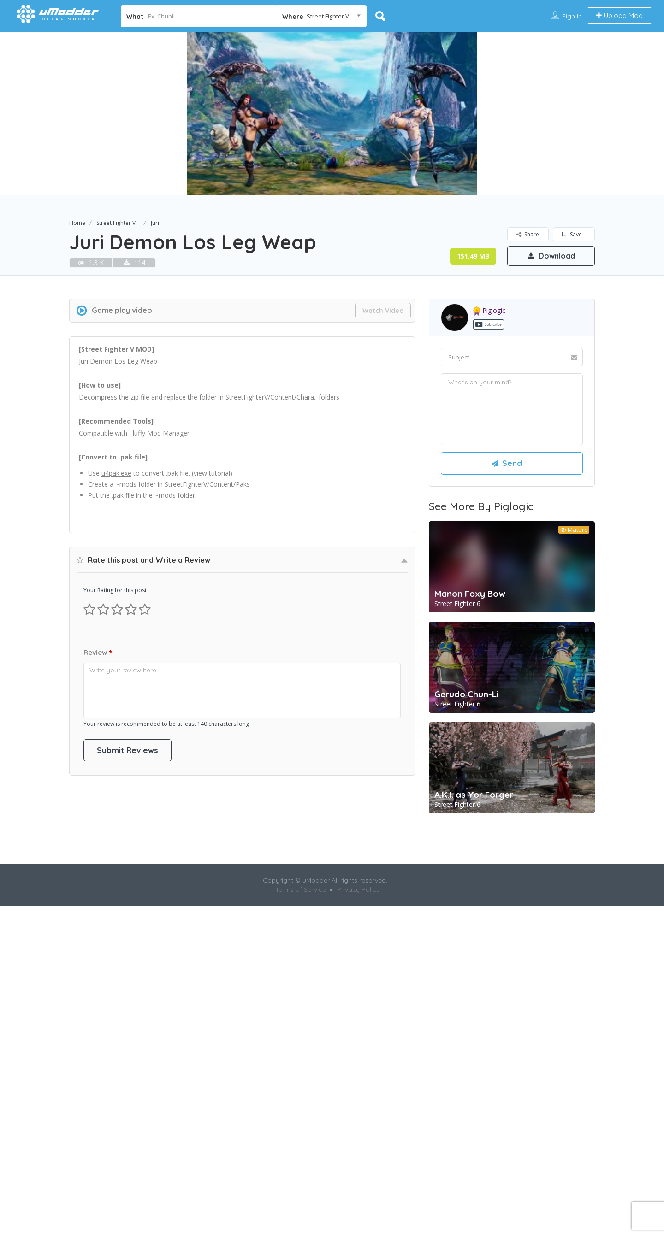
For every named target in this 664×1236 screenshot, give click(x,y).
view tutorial (212, 473)
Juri (155, 223)
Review (98, 920)
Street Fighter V (116, 223)
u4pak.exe (116, 473)
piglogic (489, 310)
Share (527, 234)
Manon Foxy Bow (469, 593)
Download (551, 255)
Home (77, 223)
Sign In (572, 16)
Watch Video (382, 310)
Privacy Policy (358, 1091)
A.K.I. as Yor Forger (473, 794)
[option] (332, 113)
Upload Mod (619, 15)
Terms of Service (300, 1091)
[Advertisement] (242, 590)
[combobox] (322, 16)
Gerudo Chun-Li (466, 694)
